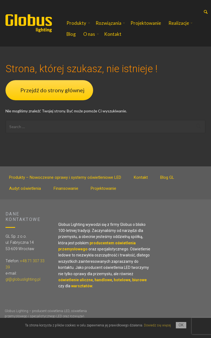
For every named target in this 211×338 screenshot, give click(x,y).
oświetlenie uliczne (75, 280)
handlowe (103, 280)
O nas (89, 34)
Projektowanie (146, 23)
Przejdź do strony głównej (52, 90)
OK (181, 325)
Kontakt (112, 34)
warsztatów (81, 286)
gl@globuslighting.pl (22, 279)
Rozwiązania (108, 23)
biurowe (139, 280)
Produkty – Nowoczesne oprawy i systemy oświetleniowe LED (65, 177)
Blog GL (167, 177)
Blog (71, 34)
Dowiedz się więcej (157, 325)
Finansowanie (66, 188)
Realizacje (178, 23)
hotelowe (122, 280)
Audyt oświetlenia (25, 188)
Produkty (76, 23)
